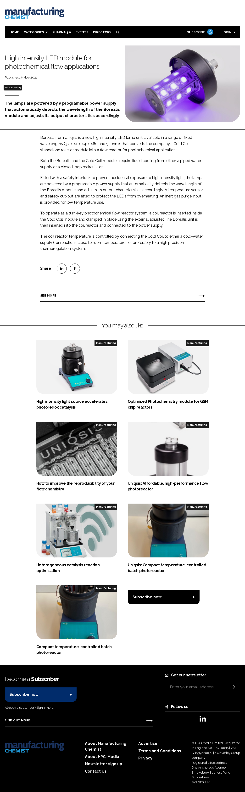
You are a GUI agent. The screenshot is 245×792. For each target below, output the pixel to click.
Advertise (147, 743)
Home (14, 32)
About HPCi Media (102, 756)
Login (227, 32)
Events (82, 32)
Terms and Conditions (159, 751)
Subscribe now (147, 597)
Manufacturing (13, 87)
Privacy (145, 758)
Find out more (17, 720)
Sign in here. (45, 707)
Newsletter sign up (103, 764)
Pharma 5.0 (61, 32)
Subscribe (199, 32)
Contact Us (96, 771)
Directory (102, 32)
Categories (34, 32)
